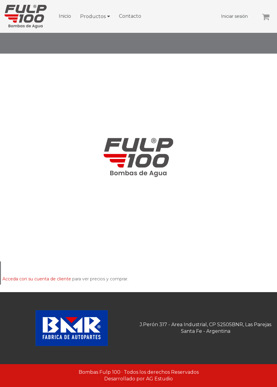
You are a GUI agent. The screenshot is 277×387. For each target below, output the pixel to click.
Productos (93, 16)
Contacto (130, 16)
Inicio (65, 16)
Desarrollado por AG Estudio (138, 379)
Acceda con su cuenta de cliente (36, 279)
